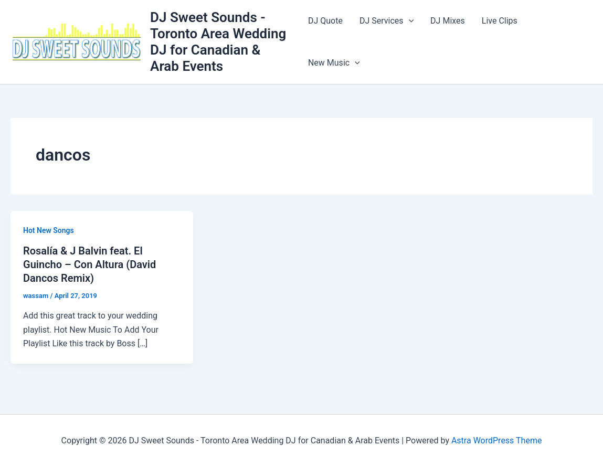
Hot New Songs (48, 230)
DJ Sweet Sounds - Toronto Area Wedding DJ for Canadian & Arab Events (218, 42)
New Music (334, 63)
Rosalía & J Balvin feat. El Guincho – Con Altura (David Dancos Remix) (89, 264)
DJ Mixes (447, 21)
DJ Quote (325, 21)
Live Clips (499, 21)
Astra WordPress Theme (496, 440)
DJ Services (386, 21)
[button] (409, 21)
